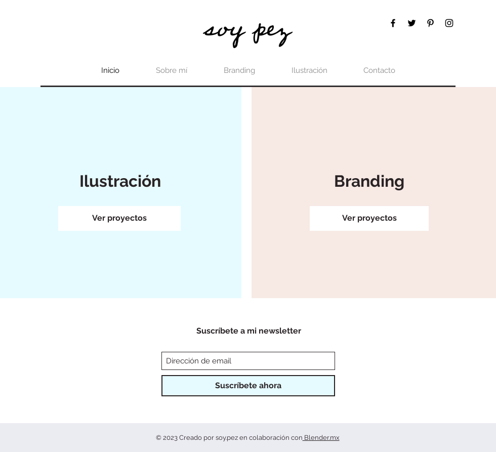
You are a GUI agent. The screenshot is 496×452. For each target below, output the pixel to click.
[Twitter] (411, 23)
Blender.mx (321, 437)
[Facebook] (393, 23)
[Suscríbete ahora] (248, 385)
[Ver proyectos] (119, 218)
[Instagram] (449, 23)
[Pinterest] (430, 23)
